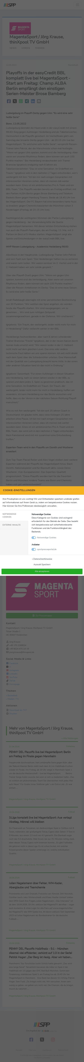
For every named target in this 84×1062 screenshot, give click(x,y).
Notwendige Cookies (9, 515)
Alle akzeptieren (42, 571)
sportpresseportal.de (46, 549)
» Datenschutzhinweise (42, 559)
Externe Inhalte (12, 525)
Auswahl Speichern (42, 564)
